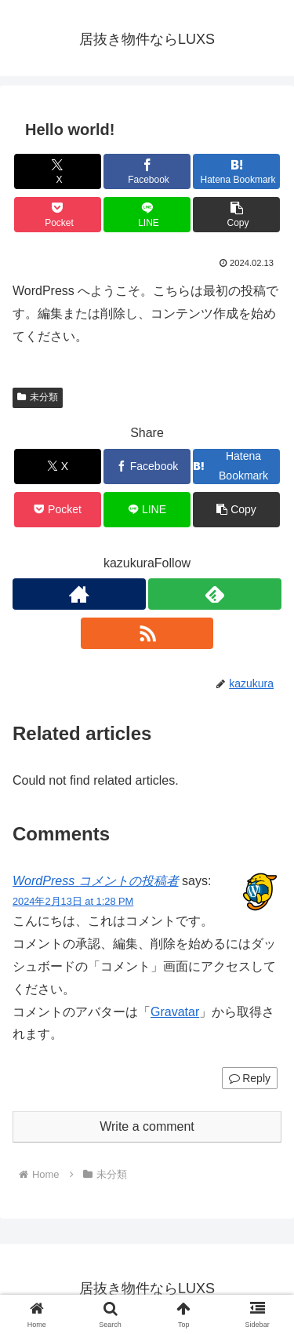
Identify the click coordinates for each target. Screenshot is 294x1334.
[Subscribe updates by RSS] (147, 633)
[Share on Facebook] (147, 171)
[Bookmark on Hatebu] (236, 171)
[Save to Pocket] (57, 214)
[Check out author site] (79, 594)
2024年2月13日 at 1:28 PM (73, 901)
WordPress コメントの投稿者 (96, 881)
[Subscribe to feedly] (214, 594)
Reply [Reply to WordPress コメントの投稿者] (249, 1078)
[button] (236, 214)
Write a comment (147, 1126)
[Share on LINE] (147, 214)
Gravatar (175, 1012)
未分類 (37, 397)
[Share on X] (57, 171)
